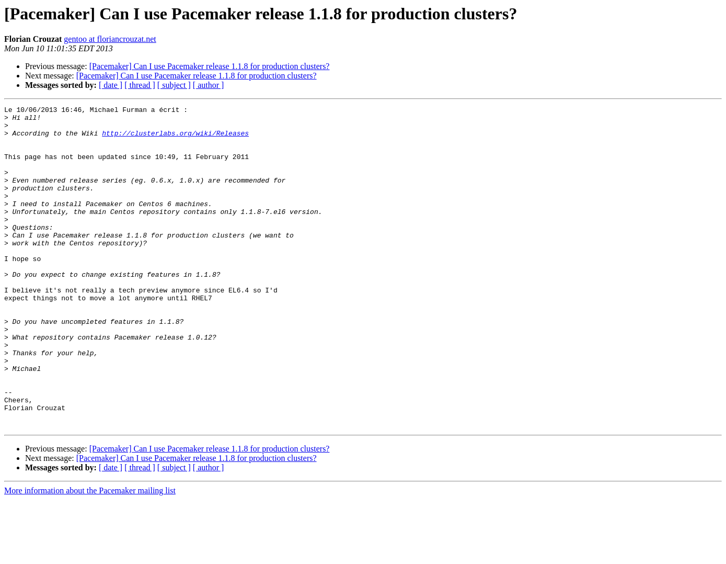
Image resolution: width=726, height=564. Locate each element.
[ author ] (208, 85)
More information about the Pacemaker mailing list (90, 554)
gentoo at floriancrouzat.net (110, 39)
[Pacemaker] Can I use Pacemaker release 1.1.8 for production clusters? (209, 66)
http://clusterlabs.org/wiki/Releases (175, 139)
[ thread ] (139, 85)
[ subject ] (174, 85)
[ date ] (110, 85)
